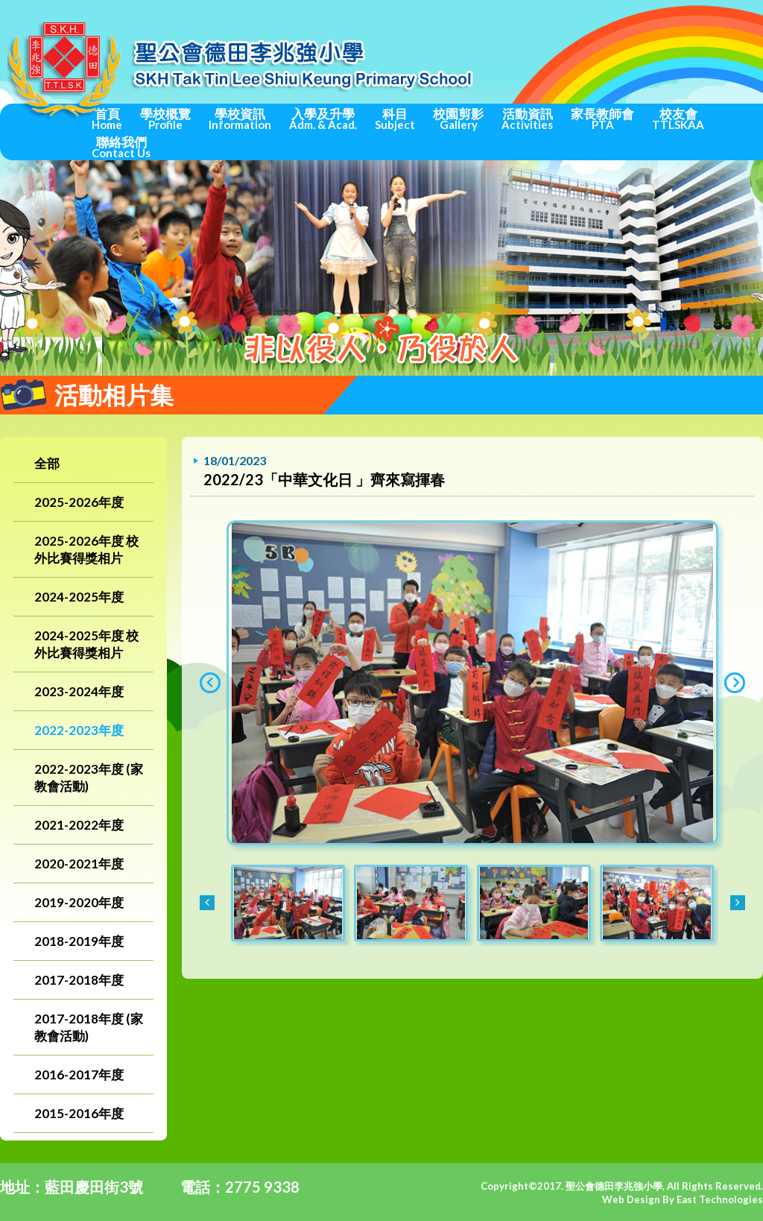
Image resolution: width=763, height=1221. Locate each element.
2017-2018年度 (79, 980)
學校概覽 (165, 118)
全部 (47, 463)
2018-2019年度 (79, 941)
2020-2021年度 (79, 863)
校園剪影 (458, 118)
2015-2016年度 (79, 1113)
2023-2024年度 (79, 691)
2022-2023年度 (79, 730)
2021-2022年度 (79, 825)
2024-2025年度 (79, 597)
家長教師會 (602, 118)
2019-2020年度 (79, 902)
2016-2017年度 (79, 1074)
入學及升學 (323, 118)
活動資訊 (527, 118)
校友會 (678, 118)
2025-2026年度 (79, 502)
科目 (395, 118)
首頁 (107, 118)
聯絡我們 (121, 147)
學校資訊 (240, 118)
